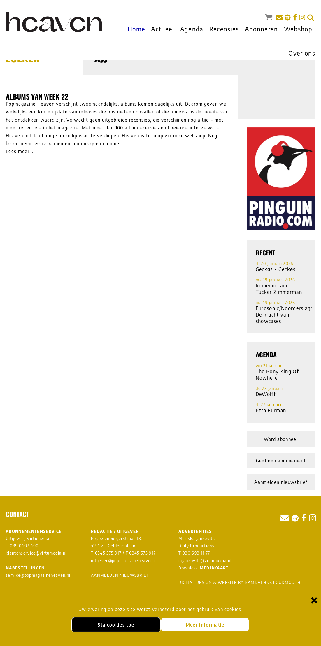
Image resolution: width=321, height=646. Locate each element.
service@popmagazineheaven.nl (38, 575)
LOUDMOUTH (286, 582)
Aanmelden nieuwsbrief (280, 482)
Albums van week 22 (37, 96)
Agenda (192, 29)
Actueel (162, 29)
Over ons (301, 53)
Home (136, 29)
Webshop (298, 29)
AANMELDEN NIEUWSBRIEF (120, 575)
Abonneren (261, 29)
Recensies (224, 29)
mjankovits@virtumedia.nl (204, 560)
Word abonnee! (281, 439)
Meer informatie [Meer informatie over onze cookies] (205, 625)
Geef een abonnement (281, 461)
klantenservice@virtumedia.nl (36, 553)
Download (203, 567)
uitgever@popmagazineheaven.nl (124, 560)
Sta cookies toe (116, 625)
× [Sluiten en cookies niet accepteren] (314, 600)
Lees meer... (19, 151)
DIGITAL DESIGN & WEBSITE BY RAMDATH (222, 582)
